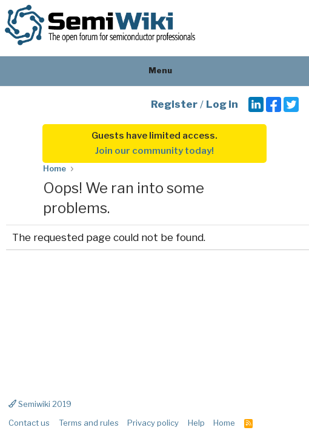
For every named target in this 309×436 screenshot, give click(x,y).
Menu (155, 70)
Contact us (29, 423)
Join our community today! (154, 150)
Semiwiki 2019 (39, 404)
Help (196, 423)
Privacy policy (153, 423)
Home (224, 423)
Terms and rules (89, 423)
